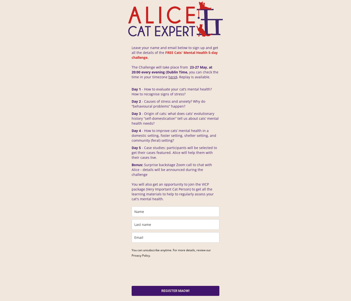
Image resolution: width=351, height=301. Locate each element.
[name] (175, 211)
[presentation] (169, 271)
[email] (175, 237)
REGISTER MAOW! (175, 291)
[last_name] (175, 224)
